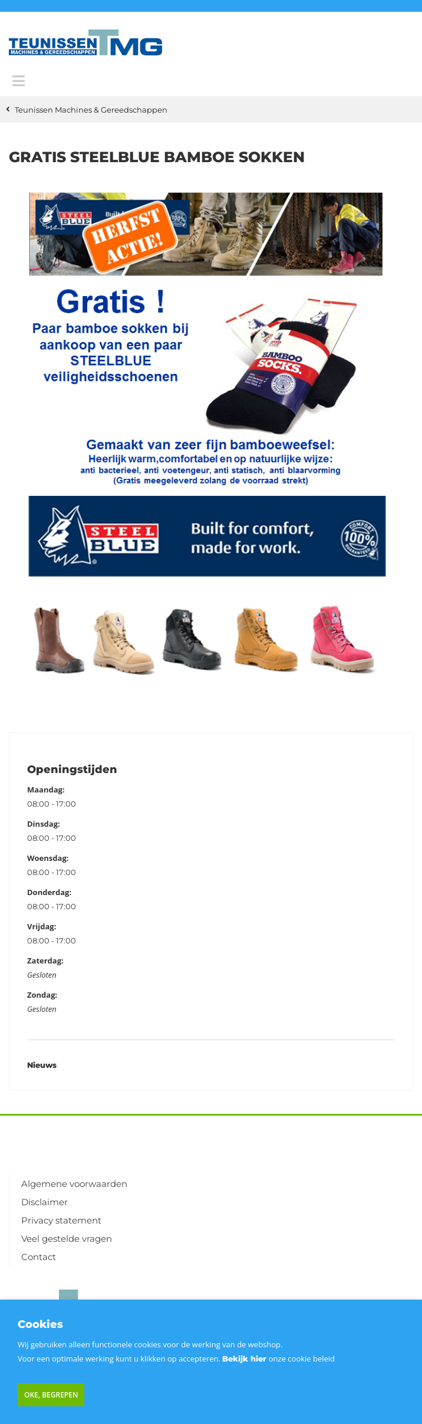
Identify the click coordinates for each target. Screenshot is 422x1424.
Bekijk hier (244, 1358)
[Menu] (18, 80)
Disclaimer (44, 1202)
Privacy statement (61, 1220)
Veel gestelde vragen (66, 1238)
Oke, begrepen (51, 1395)
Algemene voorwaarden (74, 1183)
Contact (38, 1256)
